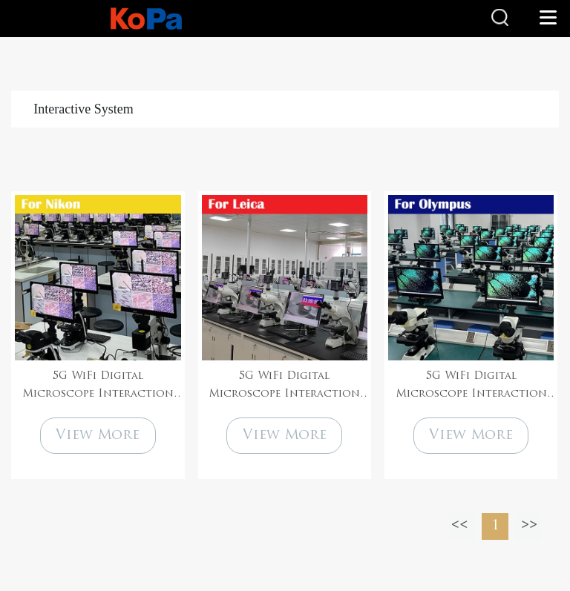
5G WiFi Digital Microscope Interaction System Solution (98, 387)
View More (98, 436)
